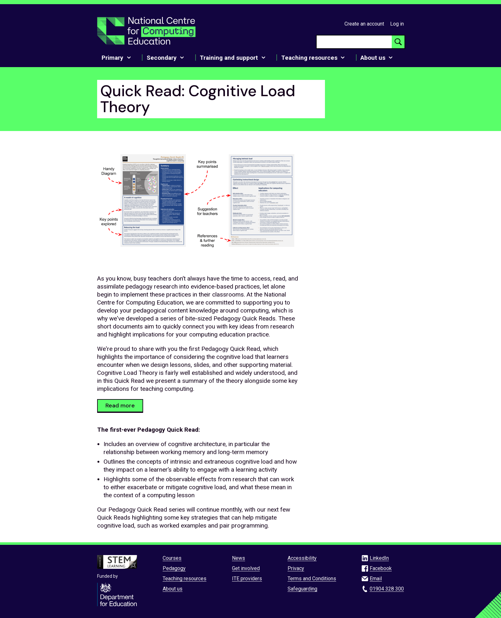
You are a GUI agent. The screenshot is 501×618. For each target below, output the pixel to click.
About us (172, 589)
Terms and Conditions (312, 579)
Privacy (296, 568)
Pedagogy (174, 568)
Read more (120, 405)
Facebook (381, 568)
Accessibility (302, 558)
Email (376, 579)
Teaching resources (184, 579)
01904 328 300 (387, 589)
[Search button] (398, 41)
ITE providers (247, 579)
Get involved (246, 568)
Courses (172, 558)
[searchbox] (354, 41)
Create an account (364, 24)
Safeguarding (302, 589)
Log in (397, 24)
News (238, 558)
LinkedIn (379, 558)
